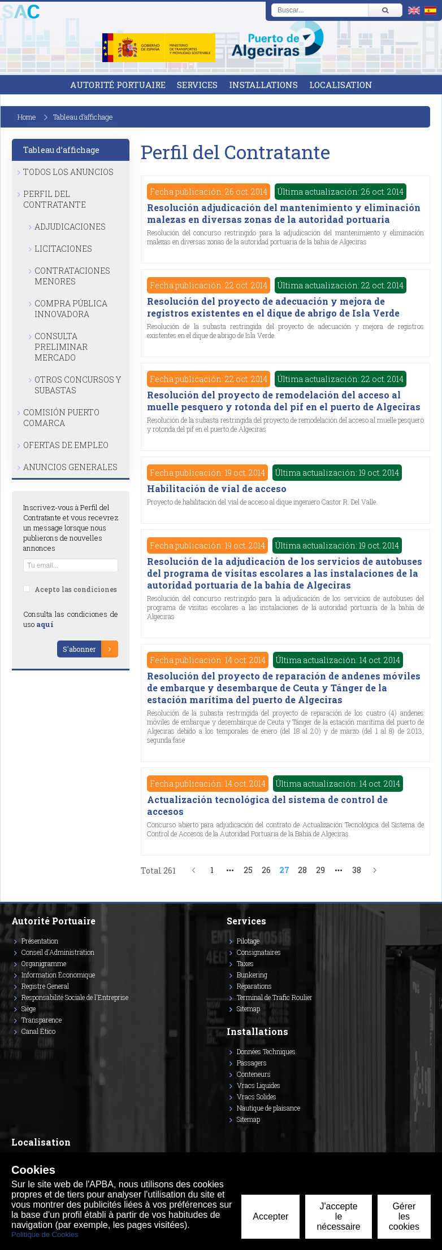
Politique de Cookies (45, 1234)
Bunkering (252, 974)
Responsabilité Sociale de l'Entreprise (74, 997)
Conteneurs (254, 1073)
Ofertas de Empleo (66, 445)
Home (27, 117)
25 (248, 870)
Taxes (245, 963)
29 (320, 870)
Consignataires (259, 952)
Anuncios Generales (70, 467)
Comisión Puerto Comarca (61, 417)
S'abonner (79, 648)
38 (356, 870)
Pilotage (248, 940)
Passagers (252, 1062)
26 (266, 870)
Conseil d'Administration (57, 952)
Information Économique (58, 974)
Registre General (45, 985)
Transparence (41, 1019)
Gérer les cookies (404, 1216)
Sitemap (248, 1008)
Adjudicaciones (70, 226)
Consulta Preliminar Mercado (61, 347)
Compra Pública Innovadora (70, 308)
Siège (28, 1008)
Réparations (254, 985)
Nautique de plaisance (268, 1107)
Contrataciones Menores (72, 276)
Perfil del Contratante (54, 199)
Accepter (270, 1216)
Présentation (39, 940)
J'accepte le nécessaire (338, 1216)
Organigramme (43, 963)
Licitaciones (63, 248)
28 (302, 870)
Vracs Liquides (258, 1085)
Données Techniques (266, 1051)
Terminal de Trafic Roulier (275, 997)
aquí (45, 624)
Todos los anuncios (68, 171)
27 (284, 870)
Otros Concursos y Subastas (77, 385)
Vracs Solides (256, 1096)
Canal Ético (38, 1031)
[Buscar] (385, 10)
